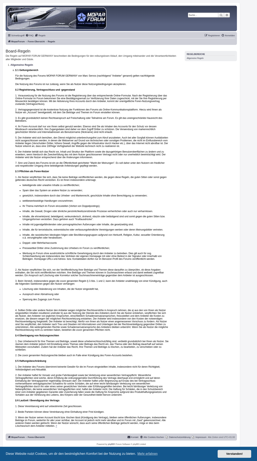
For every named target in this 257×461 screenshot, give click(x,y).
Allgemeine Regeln (195, 58)
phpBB (111, 444)
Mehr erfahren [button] (147, 453)
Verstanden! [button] (234, 453)
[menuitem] (29, 35)
